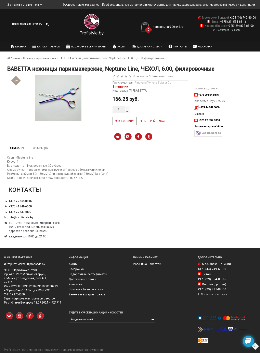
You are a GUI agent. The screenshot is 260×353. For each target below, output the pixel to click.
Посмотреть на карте (226, 30)
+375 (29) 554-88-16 (233, 21)
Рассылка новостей (147, 264)
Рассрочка (202, 46)
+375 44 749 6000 (20, 206)
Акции (119, 46)
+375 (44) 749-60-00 (242, 17)
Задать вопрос (208, 133)
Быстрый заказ (153, 121)
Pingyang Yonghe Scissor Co (153, 82)
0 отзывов (140, 76)
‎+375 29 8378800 (20, 212)
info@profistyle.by (21, 217)
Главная (18, 46)
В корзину (124, 121)
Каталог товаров (46, 46)
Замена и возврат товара (87, 294)
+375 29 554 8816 (20, 201)
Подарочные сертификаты (86, 46)
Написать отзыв (162, 76)
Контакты (177, 46)
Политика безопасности (86, 289)
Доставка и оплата (147, 46)
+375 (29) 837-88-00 (240, 25)
